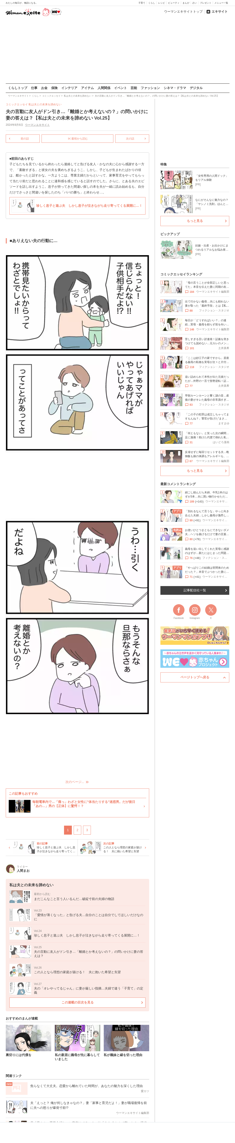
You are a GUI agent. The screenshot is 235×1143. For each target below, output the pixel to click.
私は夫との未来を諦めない (45, 104)
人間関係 (104, 88)
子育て (141, 3)
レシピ (161, 3)
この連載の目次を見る (77, 1002)
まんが (185, 3)
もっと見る (195, 221)
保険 (54, 88)
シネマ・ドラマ (175, 88)
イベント (120, 88)
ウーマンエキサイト (37, 124)
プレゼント (205, 3)
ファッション (150, 88)
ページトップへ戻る (194, 677)
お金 (44, 88)
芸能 (134, 88)
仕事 (34, 88)
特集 (163, 164)
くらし (151, 3)
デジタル (196, 88)
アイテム (87, 88)
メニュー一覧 (221, 3)
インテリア (69, 88)
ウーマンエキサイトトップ (183, 11)
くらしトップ (17, 88)
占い (194, 3)
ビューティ (173, 3)
